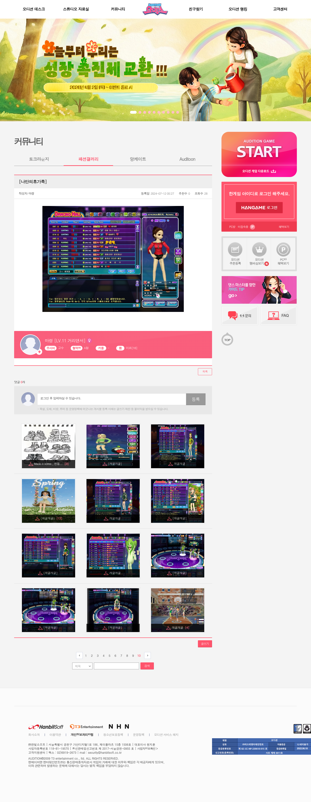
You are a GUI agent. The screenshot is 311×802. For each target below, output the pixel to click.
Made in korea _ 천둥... (51, 463)
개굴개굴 (180, 463)
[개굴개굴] (115, 463)
